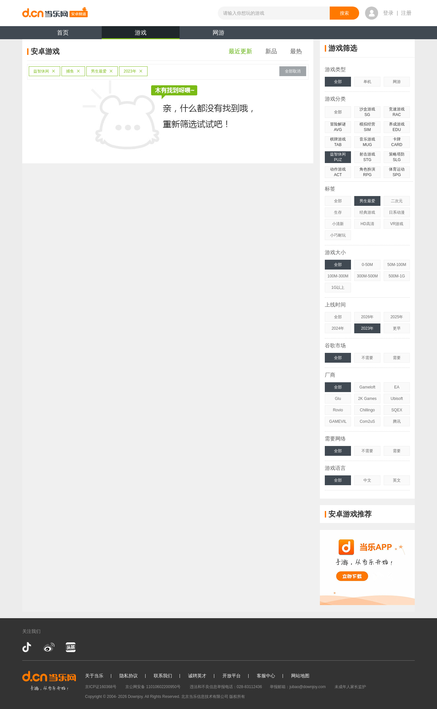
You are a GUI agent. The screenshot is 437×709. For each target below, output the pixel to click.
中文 (367, 480)
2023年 (133, 71)
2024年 (338, 328)
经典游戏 (367, 212)
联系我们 (163, 675)
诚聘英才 (197, 675)
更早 (397, 328)
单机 (367, 81)
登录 (388, 13)
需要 (397, 357)
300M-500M (367, 276)
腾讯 (397, 421)
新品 (271, 51)
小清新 (338, 224)
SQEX (396, 410)
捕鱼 (73, 71)
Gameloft (367, 387)
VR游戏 (397, 224)
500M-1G (397, 276)
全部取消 (293, 71)
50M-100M (396, 264)
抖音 (27, 647)
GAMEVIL (337, 421)
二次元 (397, 201)
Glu (338, 398)
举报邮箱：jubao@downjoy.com (298, 686)
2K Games (367, 398)
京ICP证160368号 (100, 686)
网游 (218, 32)
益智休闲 (44, 71)
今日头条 (70, 647)
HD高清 (367, 224)
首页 (63, 32)
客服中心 (266, 675)
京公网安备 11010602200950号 (153, 686)
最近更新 (240, 51)
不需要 (367, 357)
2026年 (367, 317)
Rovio (338, 410)
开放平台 (231, 675)
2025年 (397, 317)
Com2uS (367, 421)
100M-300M (337, 276)
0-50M (367, 264)
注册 (406, 13)
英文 (397, 480)
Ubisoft (397, 398)
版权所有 (237, 696)
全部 (338, 81)
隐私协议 (128, 675)
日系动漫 (397, 212)
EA (396, 387)
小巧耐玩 (338, 235)
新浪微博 (49, 647)
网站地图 (300, 675)
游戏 (141, 34)
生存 (338, 212)
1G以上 (337, 287)
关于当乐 (94, 675)
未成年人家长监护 (350, 686)
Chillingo (367, 410)
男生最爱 (102, 71)
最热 (296, 51)
